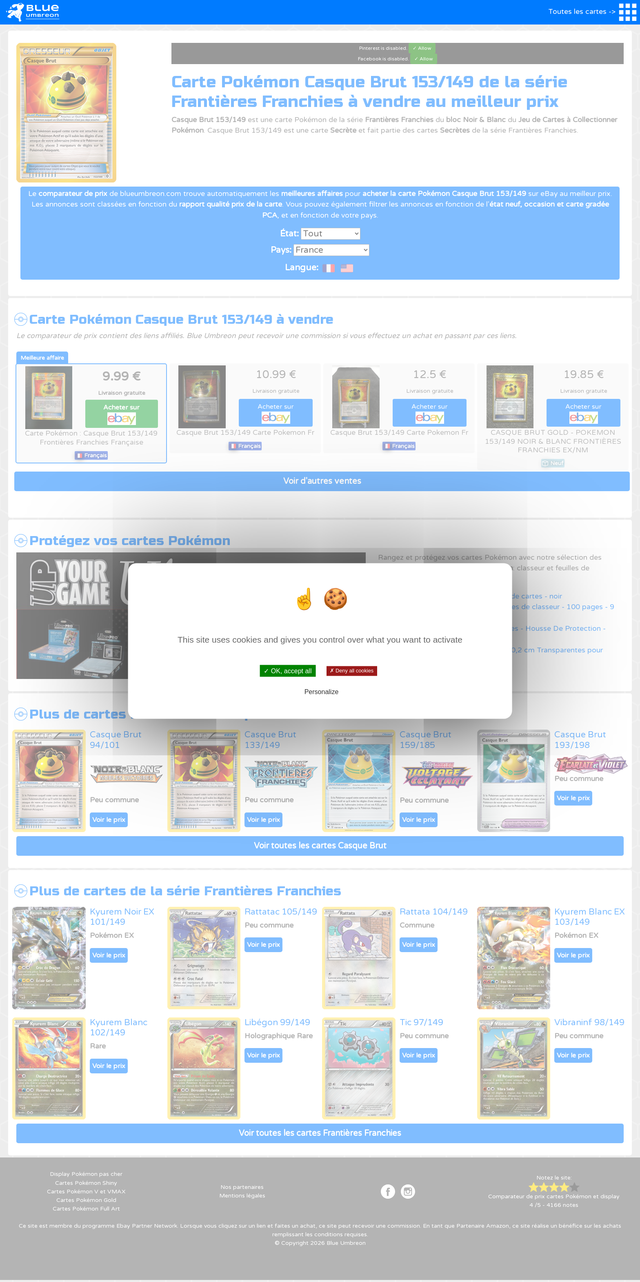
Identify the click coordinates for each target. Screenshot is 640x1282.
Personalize (321, 691)
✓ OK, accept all (287, 671)
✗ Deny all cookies (351, 671)
